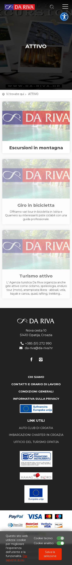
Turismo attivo (36, 276)
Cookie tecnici (43, 538)
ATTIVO (33, 94)
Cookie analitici (44, 543)
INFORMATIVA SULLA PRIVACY (36, 398)
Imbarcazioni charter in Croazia (36, 435)
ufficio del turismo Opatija (36, 442)
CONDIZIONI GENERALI (36, 391)
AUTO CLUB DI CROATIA (36, 428)
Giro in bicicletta (36, 205)
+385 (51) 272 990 (38, 343)
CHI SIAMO (36, 377)
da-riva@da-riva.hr (39, 348)
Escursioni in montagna (36, 147)
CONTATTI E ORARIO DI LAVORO (36, 384)
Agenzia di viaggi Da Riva (19, 7)
